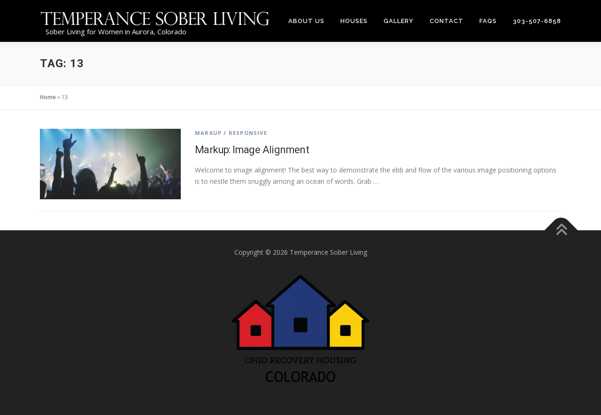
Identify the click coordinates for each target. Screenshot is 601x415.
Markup (208, 132)
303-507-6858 (537, 20)
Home (48, 97)
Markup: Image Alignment (252, 150)
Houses (354, 20)
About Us (306, 20)
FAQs (488, 20)
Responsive (248, 132)
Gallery (399, 20)
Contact (446, 20)
